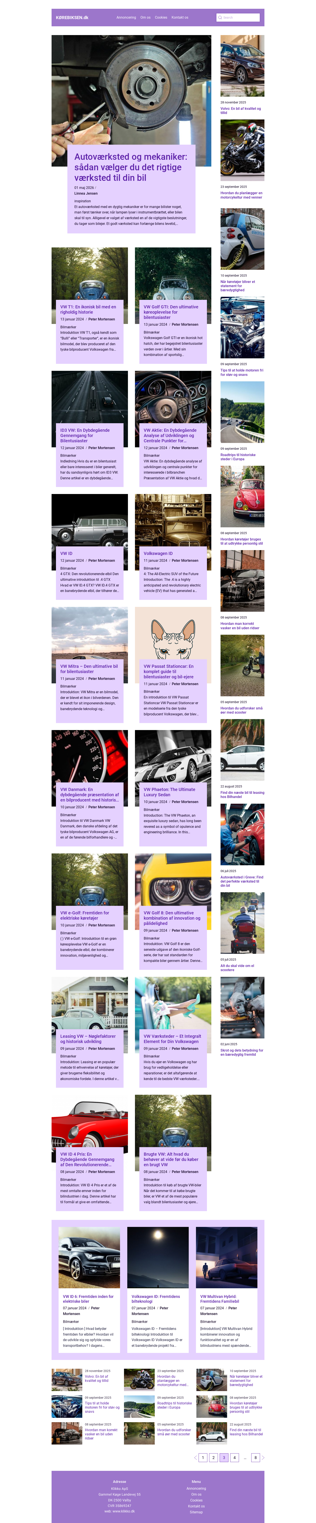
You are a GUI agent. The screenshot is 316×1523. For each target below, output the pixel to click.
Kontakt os (180, 17)
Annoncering (126, 17)
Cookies (161, 17)
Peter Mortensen (101, 319)
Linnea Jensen (86, 193)
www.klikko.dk (124, 1511)
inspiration (82, 201)
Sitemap (196, 1512)
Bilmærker (68, 327)
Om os (145, 17)
